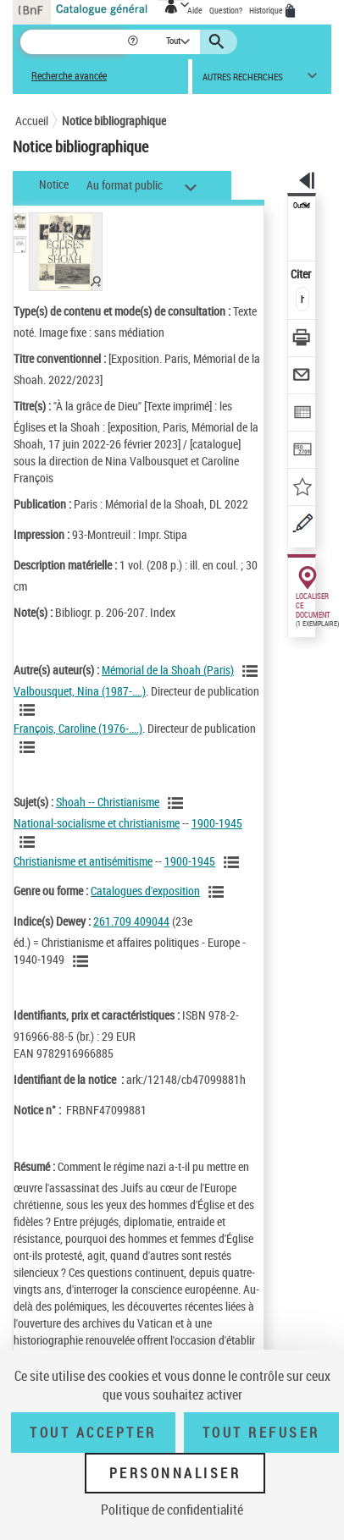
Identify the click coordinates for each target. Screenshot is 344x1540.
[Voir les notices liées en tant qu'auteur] (252, 671)
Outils (301, 206)
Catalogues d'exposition (145, 891)
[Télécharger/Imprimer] (302, 339)
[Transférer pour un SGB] (302, 451)
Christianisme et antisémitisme (83, 861)
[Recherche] (73, 42)
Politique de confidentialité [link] (172, 1509)
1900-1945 (216, 823)
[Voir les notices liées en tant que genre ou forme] (218, 892)
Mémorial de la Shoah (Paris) (168, 670)
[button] (134, 42)
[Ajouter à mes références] (302, 488)
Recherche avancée (69, 75)
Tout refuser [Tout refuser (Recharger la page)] (261, 1432)
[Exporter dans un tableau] (302, 414)
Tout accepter (93, 1432)
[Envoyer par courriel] (302, 377)
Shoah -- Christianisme (107, 802)
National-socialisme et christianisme (97, 823)
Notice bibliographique (114, 121)
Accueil (31, 121)
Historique (267, 10)
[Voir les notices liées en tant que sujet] (178, 803)
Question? (225, 10)
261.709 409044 (131, 921)
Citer (302, 274)
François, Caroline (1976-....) (78, 728)
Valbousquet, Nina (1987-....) (80, 691)
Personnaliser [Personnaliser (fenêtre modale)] (175, 1473)
